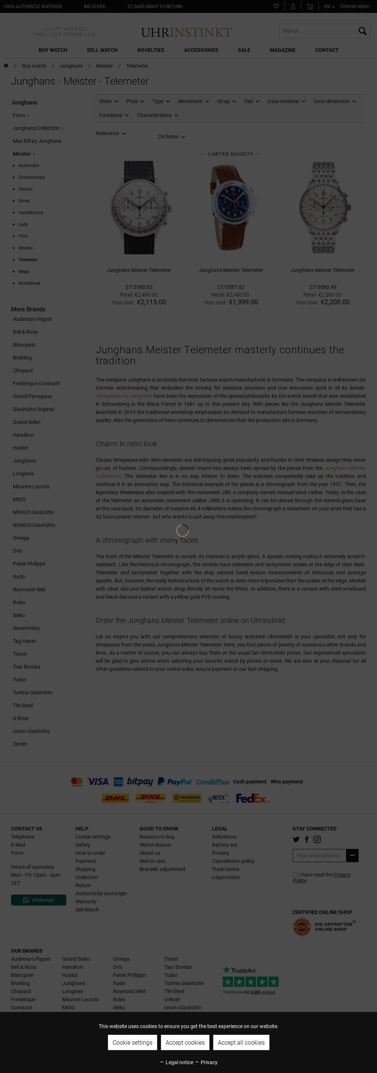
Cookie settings (132, 1042)
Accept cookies (185, 1042)
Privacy (206, 1062)
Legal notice (176, 1062)
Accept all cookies (241, 1042)
